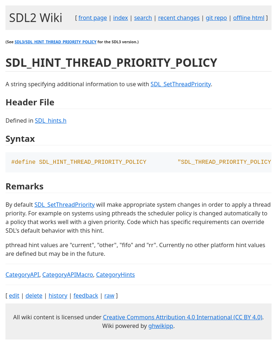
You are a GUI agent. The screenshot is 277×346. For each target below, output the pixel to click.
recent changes (179, 18)
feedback (86, 296)
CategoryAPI (22, 275)
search (143, 18)
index (120, 18)
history (58, 296)
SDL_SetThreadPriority (181, 84)
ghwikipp (160, 326)
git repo (216, 18)
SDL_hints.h (50, 120)
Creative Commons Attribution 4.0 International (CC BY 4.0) (183, 318)
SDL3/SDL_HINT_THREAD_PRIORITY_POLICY (55, 41)
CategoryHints (115, 275)
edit (14, 296)
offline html (248, 18)
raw (109, 296)
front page (93, 18)
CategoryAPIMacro (67, 275)
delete (34, 296)
